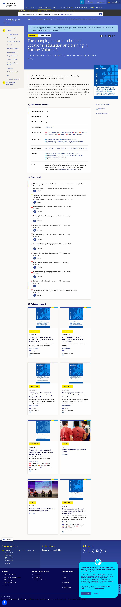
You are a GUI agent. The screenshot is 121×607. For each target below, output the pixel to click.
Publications (37, 575)
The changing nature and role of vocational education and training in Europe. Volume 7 (74, 511)
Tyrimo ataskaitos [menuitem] (12, 59)
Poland (70, 134)
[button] (101, 36)
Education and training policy (55, 155)
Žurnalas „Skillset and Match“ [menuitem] (13, 63)
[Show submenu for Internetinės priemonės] (71, 7)
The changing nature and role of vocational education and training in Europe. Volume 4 (41, 395)
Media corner (67, 587)
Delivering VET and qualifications (74, 141)
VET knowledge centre (10, 580)
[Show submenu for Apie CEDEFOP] (103, 7)
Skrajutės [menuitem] (9, 45)
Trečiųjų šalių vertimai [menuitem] (13, 79)
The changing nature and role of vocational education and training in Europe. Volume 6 (41, 452)
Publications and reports (40, 571)
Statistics (6, 585)
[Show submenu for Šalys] (92, 7)
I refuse (95, 593)
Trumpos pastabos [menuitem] (12, 34)
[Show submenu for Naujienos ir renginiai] (86, 7)
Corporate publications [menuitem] (13, 41)
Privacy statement (57, 599)
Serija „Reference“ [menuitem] (12, 56)
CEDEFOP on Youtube (92, 551)
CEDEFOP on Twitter (88, 551)
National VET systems (10, 582)
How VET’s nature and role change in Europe (74, 451)
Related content (103, 113)
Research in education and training (56, 159)
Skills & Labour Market (10, 575)
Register (102, 2)
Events (65, 577)
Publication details (104, 104)
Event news (32, 513)
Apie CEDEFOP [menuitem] (99, 7)
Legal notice (76, 599)
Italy (56, 134)
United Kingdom (52, 132)
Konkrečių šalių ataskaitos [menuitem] (11, 83)
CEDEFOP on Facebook (84, 551)
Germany (84, 132)
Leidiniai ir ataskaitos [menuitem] (43, 7)
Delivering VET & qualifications (12, 577)
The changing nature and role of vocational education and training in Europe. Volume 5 (74, 395)
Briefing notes (37, 577)
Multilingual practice (24, 599)
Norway (63, 134)
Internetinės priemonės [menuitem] (65, 7)
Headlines (65, 454)
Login (91, 2)
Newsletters (66, 580)
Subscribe (35, 30)
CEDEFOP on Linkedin (97, 551)
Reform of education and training (56, 157)
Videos (65, 585)
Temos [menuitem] (32, 7)
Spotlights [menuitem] (10, 68)
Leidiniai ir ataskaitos (37, 19)
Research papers (49, 127)
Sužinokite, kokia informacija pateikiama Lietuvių (62, 11)
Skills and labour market (52, 139)
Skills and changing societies (69, 139)
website (70, 29)
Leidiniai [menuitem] (8, 31)
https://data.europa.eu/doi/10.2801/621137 (70, 169)
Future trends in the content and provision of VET (59, 143)
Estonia (62, 132)
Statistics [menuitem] (55, 7)
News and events (67, 571)
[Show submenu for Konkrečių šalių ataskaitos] (4, 82)
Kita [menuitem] (8, 75)
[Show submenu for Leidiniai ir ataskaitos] (49, 7)
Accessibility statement (11, 599)
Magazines (66, 582)
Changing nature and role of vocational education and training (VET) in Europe (66, 148)
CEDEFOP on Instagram (101, 551)
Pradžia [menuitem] (26, 7)
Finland (69, 132)
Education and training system (74, 155)
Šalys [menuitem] (90, 7)
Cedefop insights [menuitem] (11, 38)
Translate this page (66, 14)
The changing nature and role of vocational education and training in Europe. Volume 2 (74, 339)
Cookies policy (48, 599)
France (76, 132)
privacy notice (99, 588)
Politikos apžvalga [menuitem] (12, 52)
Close (100, 14)
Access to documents (37, 599)
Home (29, 19)
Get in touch (9, 546)
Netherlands (79, 134)
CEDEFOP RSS (105, 551)
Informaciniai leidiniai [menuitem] (13, 48)
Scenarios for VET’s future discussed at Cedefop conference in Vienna (42, 510)
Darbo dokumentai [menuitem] (12, 72)
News (65, 575)
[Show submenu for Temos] (35, 7)
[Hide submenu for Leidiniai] (4, 30)
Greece (50, 134)
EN (34, 191)
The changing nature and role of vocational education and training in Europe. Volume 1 (41, 339)
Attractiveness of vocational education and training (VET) (62, 153)
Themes (5, 571)
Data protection (67, 599)
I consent (86, 593)
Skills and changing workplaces (54, 141)
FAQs (2, 599)
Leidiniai (47, 19)
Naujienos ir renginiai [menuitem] (80, 7)
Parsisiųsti (101, 109)
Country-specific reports (40, 580)
